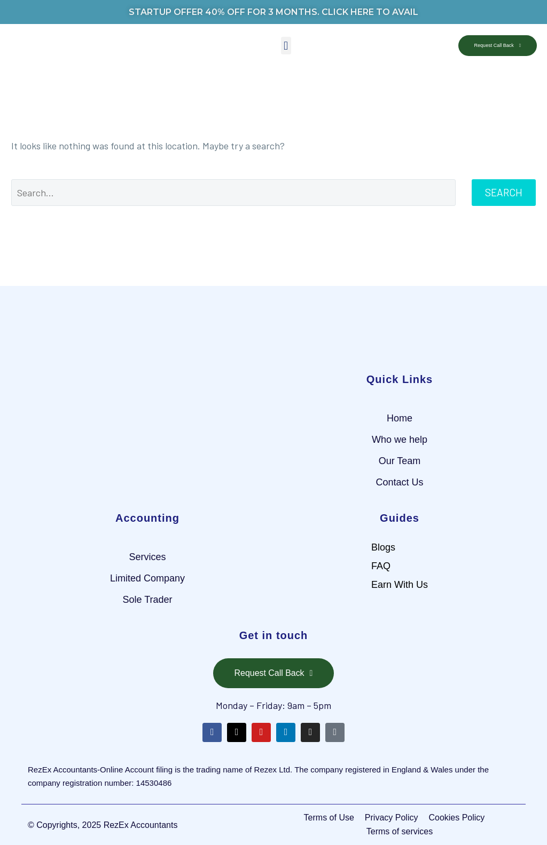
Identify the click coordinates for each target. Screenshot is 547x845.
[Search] (233, 192)
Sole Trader (147, 599)
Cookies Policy (456, 817)
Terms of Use (329, 817)
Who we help (399, 439)
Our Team (400, 461)
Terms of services (399, 831)
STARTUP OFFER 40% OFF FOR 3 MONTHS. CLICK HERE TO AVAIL (273, 12)
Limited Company (147, 578)
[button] (286, 45)
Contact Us (399, 482)
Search (503, 192)
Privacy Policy (391, 817)
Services (147, 557)
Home (399, 418)
